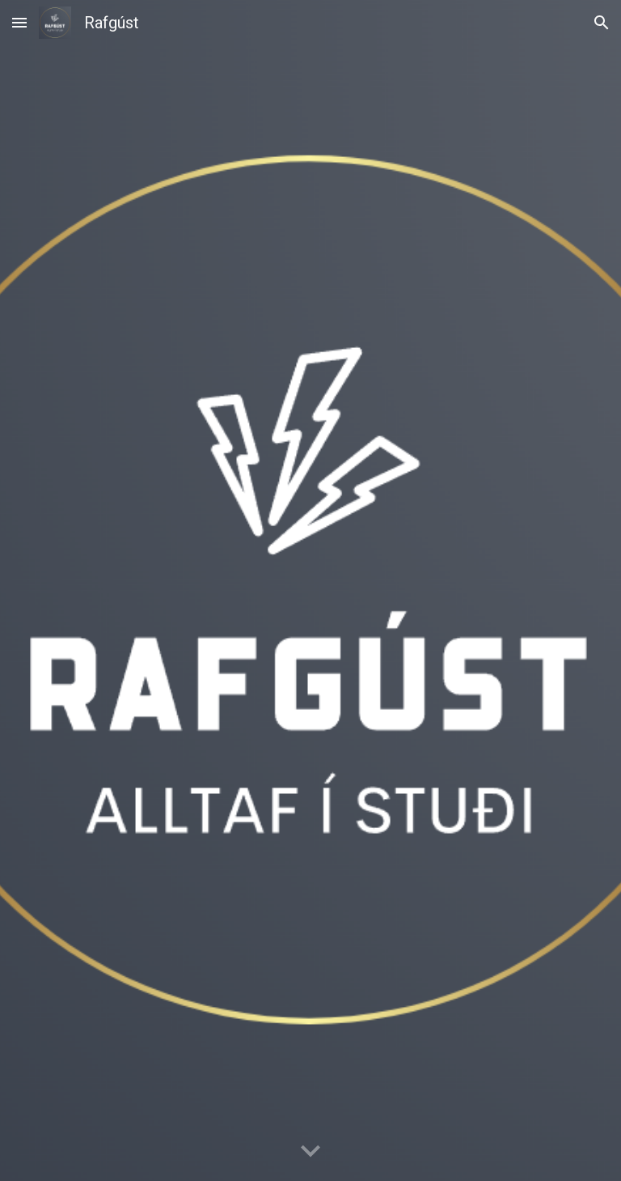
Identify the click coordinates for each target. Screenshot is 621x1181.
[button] (19, 22)
